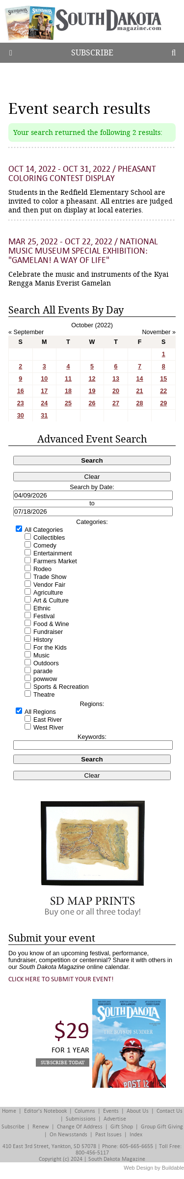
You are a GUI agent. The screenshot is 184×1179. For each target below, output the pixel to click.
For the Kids (50, 647)
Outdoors (46, 663)
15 (163, 378)
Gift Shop (121, 1127)
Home (9, 1111)
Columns (85, 1111)
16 (20, 391)
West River (48, 727)
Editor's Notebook (45, 1111)
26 (91, 403)
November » (159, 332)
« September (26, 332)
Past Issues (108, 1134)
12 (91, 378)
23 (20, 403)
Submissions (81, 1119)
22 (163, 391)
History (43, 639)
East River (47, 719)
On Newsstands (68, 1134)
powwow (45, 679)
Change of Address (80, 1127)
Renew (40, 1127)
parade (43, 671)
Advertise (115, 1119)
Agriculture (48, 592)
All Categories (44, 529)
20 (115, 391)
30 (20, 415)
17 (44, 391)
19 (91, 391)
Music (41, 655)
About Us (138, 1111)
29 (163, 403)
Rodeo (42, 569)
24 (44, 403)
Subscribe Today (62, 1062)
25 (68, 403)
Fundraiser (48, 632)
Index (136, 1134)
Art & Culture (51, 600)
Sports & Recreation (61, 686)
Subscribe (92, 53)
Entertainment (52, 553)
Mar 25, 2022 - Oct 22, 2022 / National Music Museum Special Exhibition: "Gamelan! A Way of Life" (83, 251)
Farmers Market (55, 561)
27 (115, 403)
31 (44, 415)
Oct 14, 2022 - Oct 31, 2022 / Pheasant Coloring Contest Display (82, 173)
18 (68, 391)
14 (139, 378)
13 (115, 378)
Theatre (43, 694)
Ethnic (42, 608)
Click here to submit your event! (61, 979)
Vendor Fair (49, 584)
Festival (43, 616)
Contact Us (170, 1111)
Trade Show (49, 577)
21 (139, 391)
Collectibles (49, 537)
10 (44, 378)
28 (139, 403)
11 (68, 378)
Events (111, 1111)
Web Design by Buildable (154, 1168)
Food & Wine (51, 624)
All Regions (40, 711)
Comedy (44, 545)
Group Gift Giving (162, 1127)
